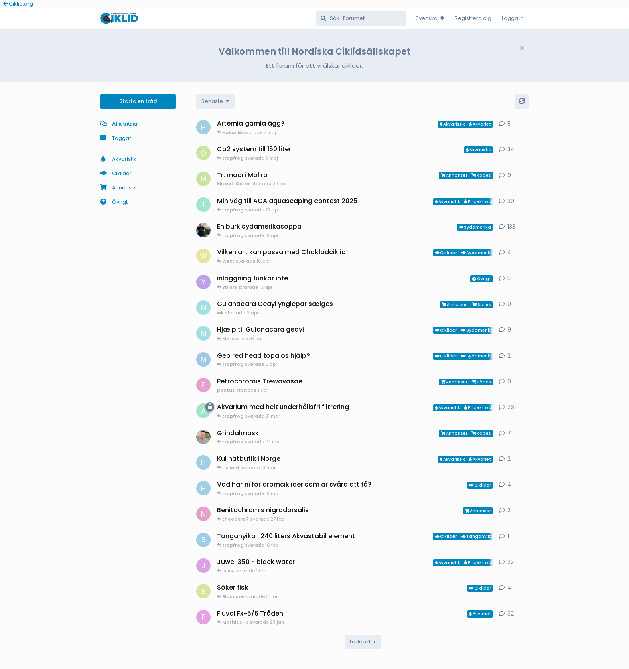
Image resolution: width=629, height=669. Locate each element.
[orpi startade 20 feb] (203, 153)
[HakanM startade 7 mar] (203, 462)
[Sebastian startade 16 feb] (203, 540)
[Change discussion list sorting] (215, 101)
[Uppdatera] (522, 101)
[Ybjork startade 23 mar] (203, 282)
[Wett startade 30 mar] (203, 256)
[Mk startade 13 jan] (203, 333)
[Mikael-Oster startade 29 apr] (203, 179)
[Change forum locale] (429, 18)
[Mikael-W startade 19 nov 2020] (203, 230)
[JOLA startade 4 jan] (203, 565)
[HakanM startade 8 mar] (203, 488)
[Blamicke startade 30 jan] (203, 591)
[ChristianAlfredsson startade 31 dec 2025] (203, 437)
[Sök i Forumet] (361, 18)
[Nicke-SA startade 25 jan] (203, 514)
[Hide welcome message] (522, 48)
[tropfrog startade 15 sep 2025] (203, 204)
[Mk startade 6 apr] (203, 307)
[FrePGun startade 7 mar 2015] (203, 617)
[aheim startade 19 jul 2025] (203, 410)
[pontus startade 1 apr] (203, 385)
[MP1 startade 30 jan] (203, 359)
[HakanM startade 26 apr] (203, 127)
